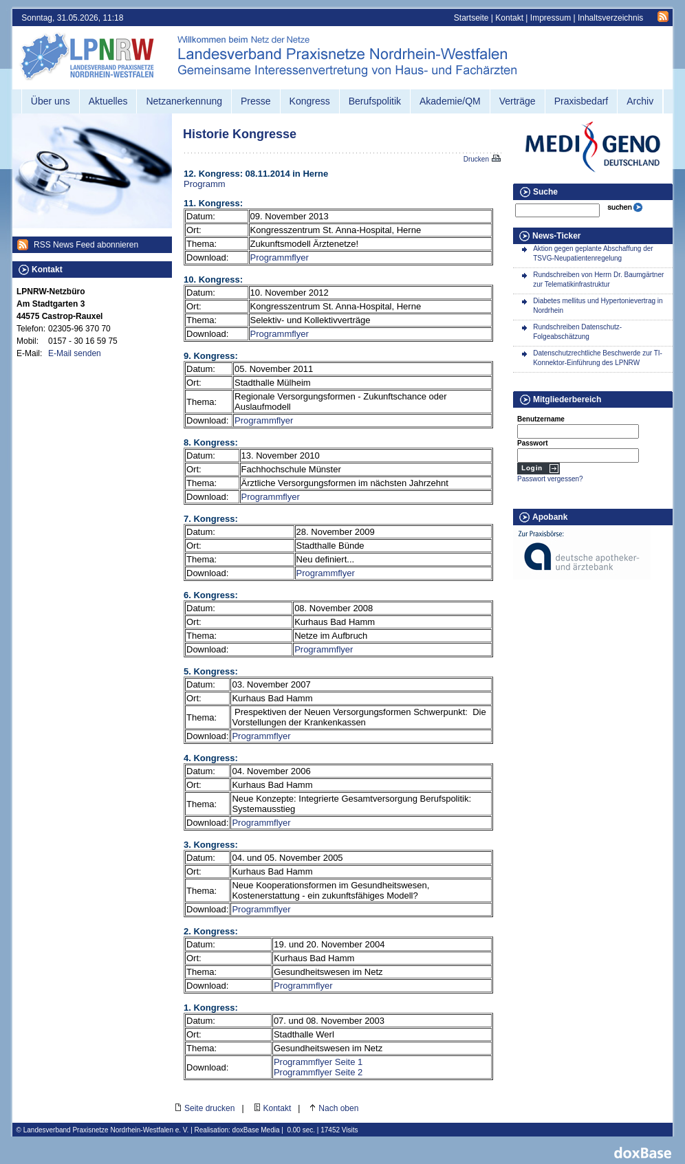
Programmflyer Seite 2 (318, 1072)
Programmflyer (279, 257)
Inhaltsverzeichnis (610, 18)
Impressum (550, 18)
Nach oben (338, 1108)
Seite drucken (209, 1108)
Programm (205, 184)
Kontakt (509, 18)
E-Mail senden (74, 353)
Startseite (471, 18)
